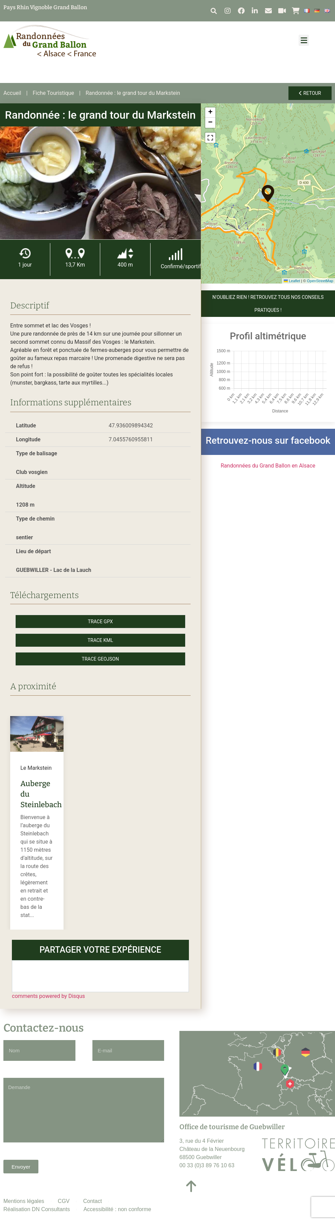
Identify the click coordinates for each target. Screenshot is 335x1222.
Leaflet (292, 281)
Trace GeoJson (100, 659)
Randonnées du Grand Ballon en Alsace (268, 465)
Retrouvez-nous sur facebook (268, 440)
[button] (213, 10)
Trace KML (100, 640)
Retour (310, 93)
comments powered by (48, 996)
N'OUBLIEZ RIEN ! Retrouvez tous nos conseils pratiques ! (268, 303)
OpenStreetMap (320, 281)
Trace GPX (100, 621)
